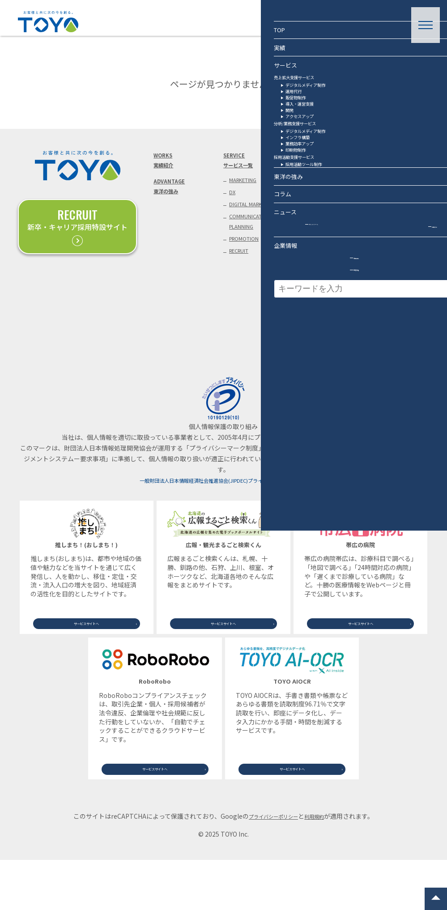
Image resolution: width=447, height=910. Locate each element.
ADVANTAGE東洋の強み (172, 195)
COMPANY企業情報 (377, 286)
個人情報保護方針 (388, 260)
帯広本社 (381, 309)
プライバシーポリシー (270, 866)
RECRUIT (243, 284)
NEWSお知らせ (305, 227)
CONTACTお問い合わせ (381, 163)
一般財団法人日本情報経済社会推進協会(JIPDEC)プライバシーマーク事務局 (223, 521)
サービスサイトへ (86, 662)
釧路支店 (381, 338)
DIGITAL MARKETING (247, 221)
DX (233, 200)
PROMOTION (248, 269)
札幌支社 (381, 323)
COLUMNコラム (306, 163)
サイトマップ (387, 368)
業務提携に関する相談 (394, 208)
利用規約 (320, 866)
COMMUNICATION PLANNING (255, 248)
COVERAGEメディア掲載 (311, 259)
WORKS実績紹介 (166, 163)
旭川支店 (381, 353)
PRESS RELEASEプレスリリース (317, 195)
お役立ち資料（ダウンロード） (388, 234)
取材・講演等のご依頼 (394, 188)
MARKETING (247, 186)
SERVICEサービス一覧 (242, 163)
